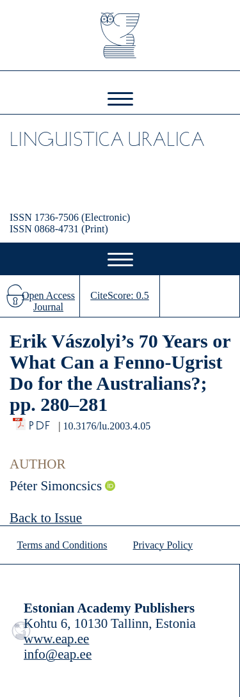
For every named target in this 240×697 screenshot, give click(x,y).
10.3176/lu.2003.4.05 (106, 426)
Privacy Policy (163, 545)
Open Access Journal (48, 301)
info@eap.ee (58, 654)
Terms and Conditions (62, 545)
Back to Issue (46, 517)
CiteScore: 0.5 (119, 295)
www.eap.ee (56, 638)
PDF (40, 422)
